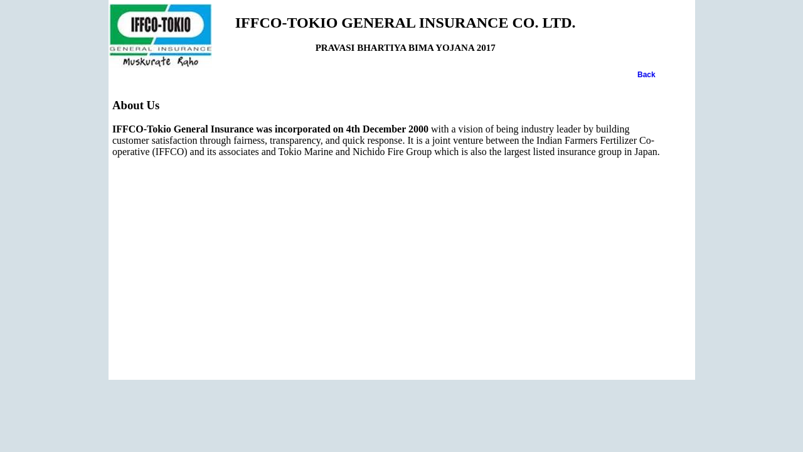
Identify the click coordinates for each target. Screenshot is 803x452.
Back (646, 74)
